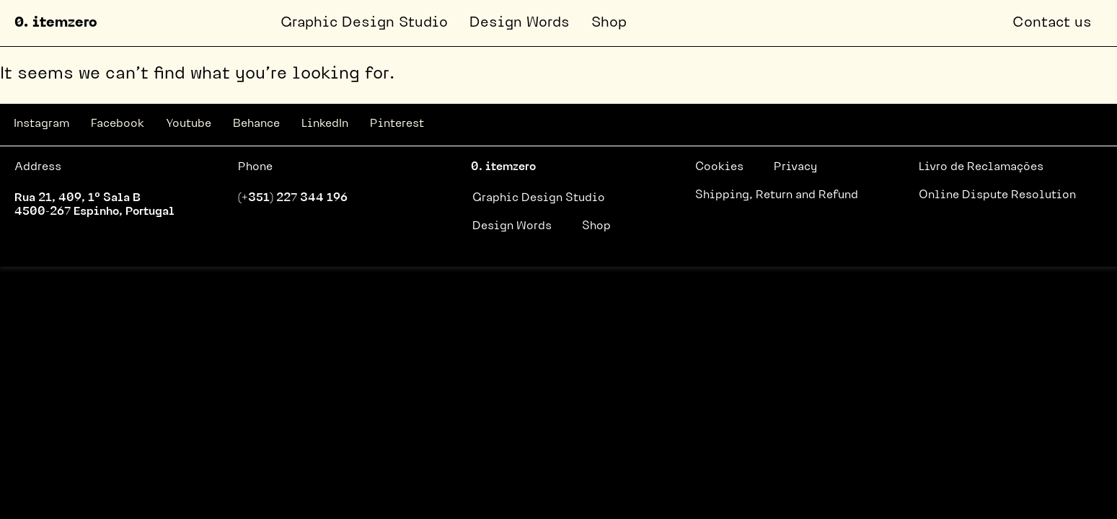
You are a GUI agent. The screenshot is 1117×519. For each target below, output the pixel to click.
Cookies (719, 167)
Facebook (117, 124)
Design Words (519, 23)
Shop (609, 23)
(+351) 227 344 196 (293, 198)
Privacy (795, 167)
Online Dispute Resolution (997, 195)
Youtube (188, 124)
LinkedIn (324, 124)
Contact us (1052, 23)
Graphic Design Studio (364, 23)
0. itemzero (55, 23)
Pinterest (397, 124)
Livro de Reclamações (981, 167)
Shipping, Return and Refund (776, 195)
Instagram (41, 124)
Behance (256, 124)
